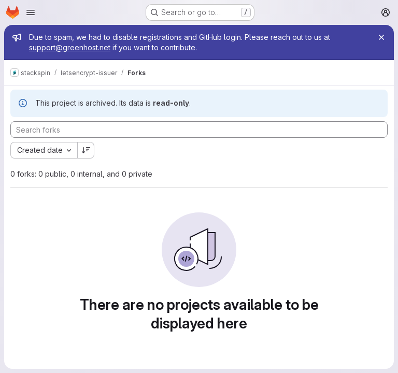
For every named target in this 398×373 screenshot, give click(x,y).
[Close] (381, 37)
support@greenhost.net (69, 47)
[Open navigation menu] (30, 12)
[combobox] (43, 150)
